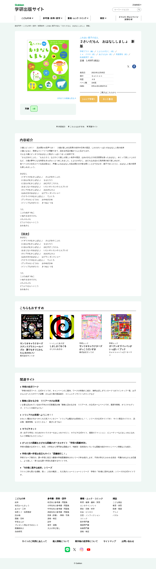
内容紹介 (62, 127)
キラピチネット (29, 429)
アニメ (115, 512)
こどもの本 (27, 26)
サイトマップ (109, 541)
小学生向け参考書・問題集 (58, 506)
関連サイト (93, 127)
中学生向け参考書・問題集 (58, 509)
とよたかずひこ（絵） (106, 51)
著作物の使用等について (86, 541)
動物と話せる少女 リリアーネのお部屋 (40, 401)
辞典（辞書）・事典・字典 (58, 515)
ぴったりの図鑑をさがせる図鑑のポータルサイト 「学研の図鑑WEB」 (55, 443)
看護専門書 (84, 525)
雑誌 (115, 498)
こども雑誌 (117, 502)
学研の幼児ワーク (30, 387)
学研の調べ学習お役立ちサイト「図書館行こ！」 (45, 454)
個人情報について (61, 541)
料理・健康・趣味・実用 (90, 502)
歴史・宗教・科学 (87, 509)
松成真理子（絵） (87, 57)
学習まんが (19, 522)
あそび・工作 (20, 509)
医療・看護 (117, 509)
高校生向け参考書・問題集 (58, 512)
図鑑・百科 (19, 519)
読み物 (17, 515)
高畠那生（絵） (122, 54)
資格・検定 (52, 519)
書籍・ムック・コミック (91, 498)
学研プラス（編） (87, 51)
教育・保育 (117, 506)
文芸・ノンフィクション (90, 515)
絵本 (34, 26)
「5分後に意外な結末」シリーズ (37, 468)
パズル (115, 515)
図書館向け (19, 528)
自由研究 (18, 532)
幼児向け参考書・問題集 (57, 502)
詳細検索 (137, 5)
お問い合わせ (128, 541)
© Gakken (78, 563)
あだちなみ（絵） (106, 54)
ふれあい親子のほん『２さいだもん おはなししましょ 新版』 (68, 26)
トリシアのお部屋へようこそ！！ (37, 415)
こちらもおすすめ (77, 127)
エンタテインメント (88, 506)
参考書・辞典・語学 (57, 498)
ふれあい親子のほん (89, 37)
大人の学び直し (54, 528)
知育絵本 (41, 26)
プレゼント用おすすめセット (26, 525)
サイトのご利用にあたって (34, 541)
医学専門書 (84, 522)
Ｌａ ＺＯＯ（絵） (88, 54)
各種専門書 (84, 528)
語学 (49, 522)
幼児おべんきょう (22, 506)
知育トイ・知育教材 (23, 512)
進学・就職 (52, 525)
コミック (83, 519)
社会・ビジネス (86, 512)
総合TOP (18, 26)
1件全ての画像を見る (66, 98)
